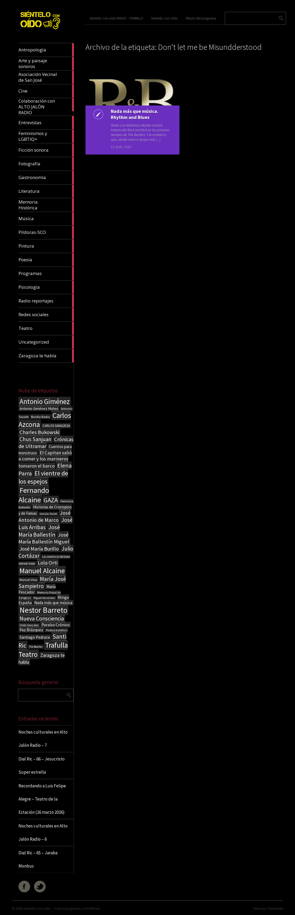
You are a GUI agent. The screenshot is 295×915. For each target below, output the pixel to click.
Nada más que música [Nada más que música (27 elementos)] (53, 602)
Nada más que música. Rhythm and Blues (134, 114)
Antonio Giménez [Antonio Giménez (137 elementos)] (45, 401)
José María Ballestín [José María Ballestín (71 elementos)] (39, 530)
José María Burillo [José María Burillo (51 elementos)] (39, 548)
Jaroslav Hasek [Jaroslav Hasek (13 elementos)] (48, 514)
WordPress (92, 908)
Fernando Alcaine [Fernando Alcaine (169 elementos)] (33, 494)
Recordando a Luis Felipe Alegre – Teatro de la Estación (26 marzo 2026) (42, 799)
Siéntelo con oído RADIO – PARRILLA (116, 18)
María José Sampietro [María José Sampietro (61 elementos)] (42, 582)
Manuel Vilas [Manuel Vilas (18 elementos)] (28, 579)
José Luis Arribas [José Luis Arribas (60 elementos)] (45, 523)
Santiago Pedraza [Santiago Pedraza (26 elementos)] (35, 637)
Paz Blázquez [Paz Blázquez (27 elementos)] (31, 629)
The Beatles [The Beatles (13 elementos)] (35, 646)
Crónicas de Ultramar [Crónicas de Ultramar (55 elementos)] (45, 443)
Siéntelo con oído (164, 18)
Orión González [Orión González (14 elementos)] (29, 625)
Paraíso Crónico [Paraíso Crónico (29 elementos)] (55, 624)
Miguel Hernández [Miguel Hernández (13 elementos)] (44, 598)
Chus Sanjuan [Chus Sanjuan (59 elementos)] (35, 439)
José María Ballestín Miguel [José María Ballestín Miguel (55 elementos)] (43, 538)
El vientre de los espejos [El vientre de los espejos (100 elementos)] (43, 477)
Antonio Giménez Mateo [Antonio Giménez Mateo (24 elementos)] (39, 408)
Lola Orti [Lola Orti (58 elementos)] (48, 562)
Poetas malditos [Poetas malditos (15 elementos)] (56, 630)
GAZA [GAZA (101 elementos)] (51, 500)
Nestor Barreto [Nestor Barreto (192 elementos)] (43, 610)
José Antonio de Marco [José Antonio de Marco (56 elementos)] (44, 516)
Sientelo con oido (37, 908)
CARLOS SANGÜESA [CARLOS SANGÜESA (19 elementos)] (56, 425)
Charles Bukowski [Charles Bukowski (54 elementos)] (39, 432)
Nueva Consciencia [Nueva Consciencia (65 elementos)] (42, 618)
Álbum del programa (200, 18)
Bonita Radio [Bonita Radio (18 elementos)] (40, 417)
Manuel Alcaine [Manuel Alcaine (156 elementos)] (42, 570)
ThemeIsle (275, 908)
